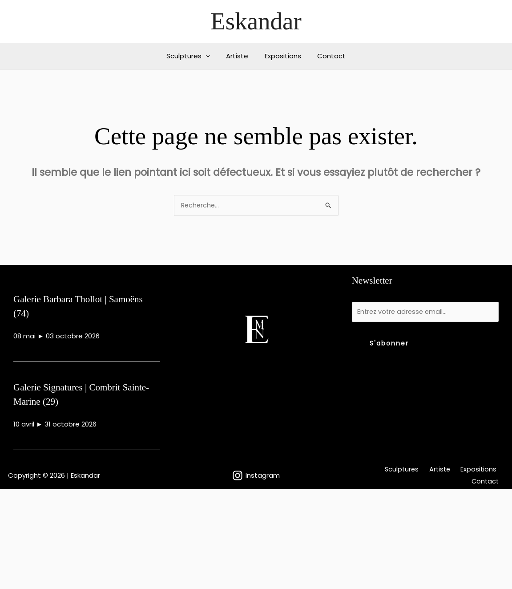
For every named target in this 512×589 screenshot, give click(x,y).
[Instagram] (256, 476)
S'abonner (389, 345)
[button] (210, 56)
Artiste (239, 56)
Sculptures (192, 56)
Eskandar (256, 21)
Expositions (281, 56)
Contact (327, 56)
